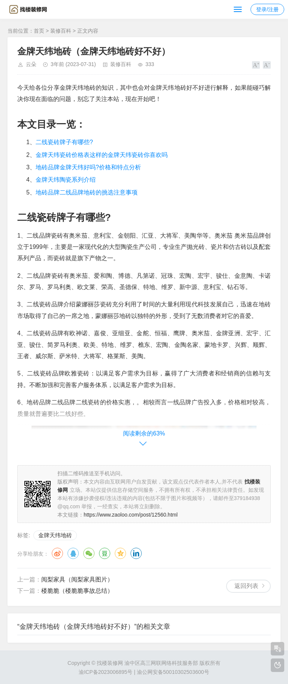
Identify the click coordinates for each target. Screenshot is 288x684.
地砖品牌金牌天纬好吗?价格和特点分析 (88, 167)
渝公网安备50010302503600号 (173, 672)
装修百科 (60, 31)
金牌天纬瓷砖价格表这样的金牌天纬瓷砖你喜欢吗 (102, 155)
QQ (73, 553)
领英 (136, 553)
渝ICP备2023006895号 (105, 672)
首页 (39, 31)
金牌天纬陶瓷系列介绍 (66, 179)
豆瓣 (104, 553)
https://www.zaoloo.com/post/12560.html (131, 515)
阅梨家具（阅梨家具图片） (77, 579)
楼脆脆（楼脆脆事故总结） (77, 591)
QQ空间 (120, 553)
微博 (57, 553)
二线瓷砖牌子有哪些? (64, 142)
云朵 (31, 64)
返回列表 (246, 586)
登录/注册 (267, 9)
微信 (88, 553)
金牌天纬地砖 (55, 535)
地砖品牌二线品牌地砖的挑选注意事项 (87, 192)
